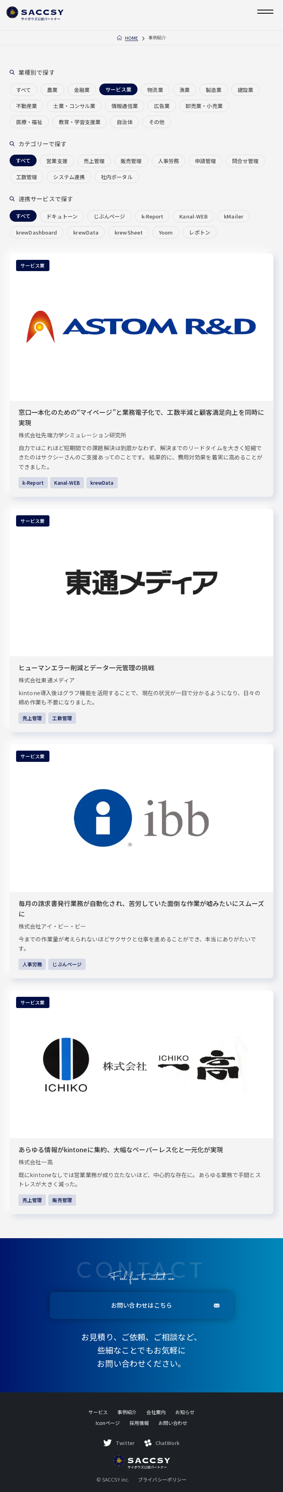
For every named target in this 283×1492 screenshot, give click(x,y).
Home (131, 38)
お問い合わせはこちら (165, 1305)
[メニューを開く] (265, 12)
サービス (98, 1411)
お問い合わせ (172, 1422)
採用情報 (139, 1422)
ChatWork (162, 1443)
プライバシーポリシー (162, 1479)
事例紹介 (127, 1411)
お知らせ (185, 1411)
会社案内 (156, 1411)
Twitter (119, 1442)
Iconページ (108, 1422)
